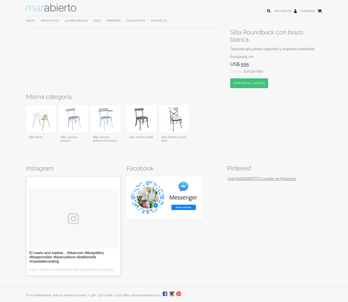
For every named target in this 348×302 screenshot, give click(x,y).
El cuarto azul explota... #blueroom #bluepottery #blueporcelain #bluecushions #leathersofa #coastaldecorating (66, 257)
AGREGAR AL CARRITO (249, 83)
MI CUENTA (283, 11)
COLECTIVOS (135, 20)
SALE (97, 20)
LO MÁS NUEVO (76, 20)
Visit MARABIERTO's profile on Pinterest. (261, 178)
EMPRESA (114, 20)
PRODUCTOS (50, 20)
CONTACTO (159, 20)
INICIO (30, 20)
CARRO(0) (308, 11)
